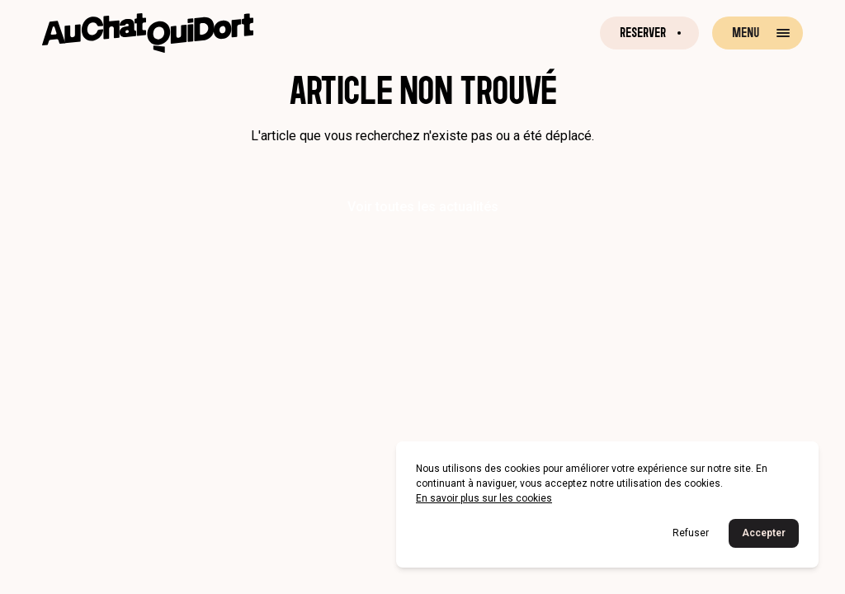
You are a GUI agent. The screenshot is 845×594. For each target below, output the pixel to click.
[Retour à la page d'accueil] (147, 33)
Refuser (691, 533)
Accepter (764, 533)
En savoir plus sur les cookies (484, 498)
